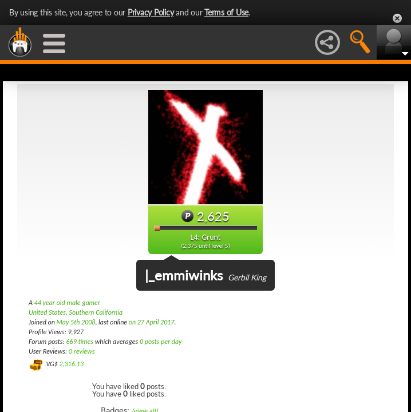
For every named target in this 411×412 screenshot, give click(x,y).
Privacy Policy (151, 12)
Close (397, 18)
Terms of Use (226, 12)
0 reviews (82, 351)
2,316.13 (71, 364)
